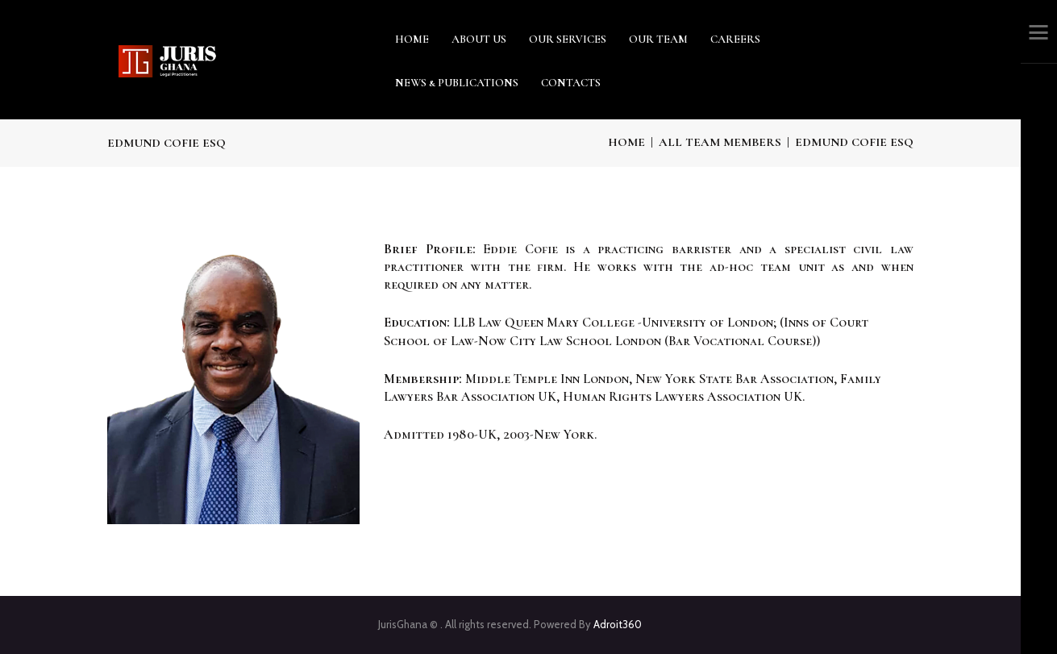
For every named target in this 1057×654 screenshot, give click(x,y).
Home (626, 142)
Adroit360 (617, 624)
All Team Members (720, 142)
